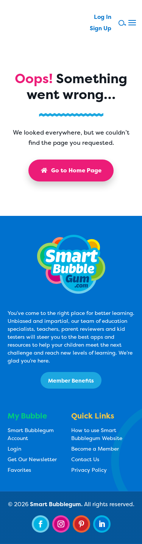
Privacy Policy (89, 469)
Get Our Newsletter (32, 459)
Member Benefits (71, 380)
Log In (102, 17)
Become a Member (95, 448)
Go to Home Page (71, 170)
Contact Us (85, 459)
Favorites (19, 469)
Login (14, 448)
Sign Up (100, 29)
